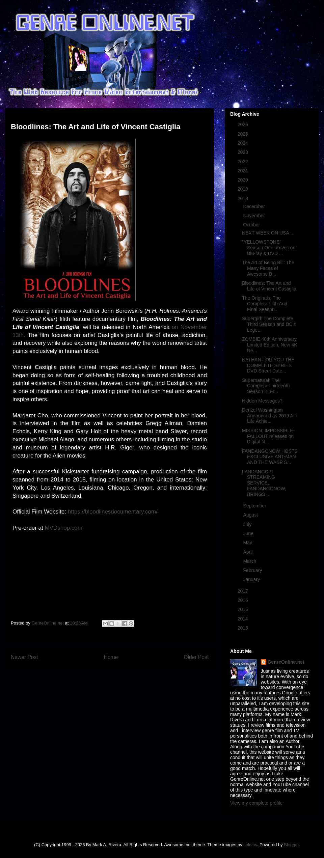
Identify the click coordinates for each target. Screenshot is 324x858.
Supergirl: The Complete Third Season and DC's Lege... (269, 324)
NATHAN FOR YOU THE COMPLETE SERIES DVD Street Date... (268, 365)
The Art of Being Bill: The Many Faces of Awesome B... (268, 268)
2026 (243, 124)
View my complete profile (256, 803)
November (254, 215)
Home (111, 657)
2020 (243, 180)
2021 (243, 170)
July (248, 524)
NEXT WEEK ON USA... (267, 233)
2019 (243, 189)
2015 (243, 609)
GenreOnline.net (286, 662)
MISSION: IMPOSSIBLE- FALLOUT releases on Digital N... (268, 436)
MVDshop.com (63, 528)
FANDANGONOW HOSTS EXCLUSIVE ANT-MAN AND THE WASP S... (270, 456)
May (248, 542)
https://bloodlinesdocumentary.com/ (113, 511)
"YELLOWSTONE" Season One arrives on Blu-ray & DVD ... (268, 247)
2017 (243, 591)
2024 (243, 143)
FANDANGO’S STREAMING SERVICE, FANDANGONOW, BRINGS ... (264, 483)
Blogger (291, 844)
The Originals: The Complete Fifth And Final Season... (264, 303)
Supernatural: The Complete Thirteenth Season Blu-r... (266, 386)
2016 (243, 600)
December (254, 206)
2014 (243, 618)
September (255, 505)
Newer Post (24, 657)
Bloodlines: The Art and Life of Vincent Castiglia (269, 286)
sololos (250, 844)
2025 (243, 134)
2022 (243, 161)
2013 (243, 628)
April (248, 552)
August (251, 515)
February (253, 570)
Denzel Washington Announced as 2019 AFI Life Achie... (269, 415)
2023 (243, 152)
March (250, 561)
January (252, 579)
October (252, 224)
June (248, 533)
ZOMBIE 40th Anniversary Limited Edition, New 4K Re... (269, 344)
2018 (243, 198)
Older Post (196, 657)
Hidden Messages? (262, 401)
